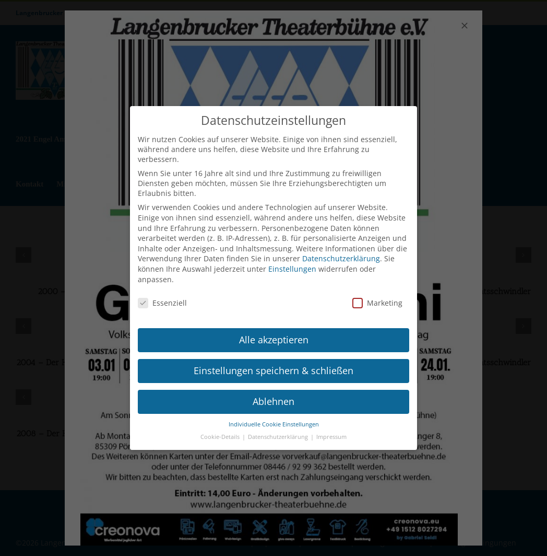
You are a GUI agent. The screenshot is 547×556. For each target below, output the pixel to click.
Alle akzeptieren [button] (273, 336)
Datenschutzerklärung (341, 255)
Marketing (377, 300)
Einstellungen (292, 265)
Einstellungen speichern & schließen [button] (273, 367)
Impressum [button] (331, 433)
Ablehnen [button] (273, 397)
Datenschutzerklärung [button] (279, 433)
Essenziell (162, 300)
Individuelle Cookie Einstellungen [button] (274, 420)
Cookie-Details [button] (220, 433)
